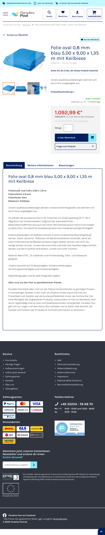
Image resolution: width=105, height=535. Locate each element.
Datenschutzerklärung (68, 364)
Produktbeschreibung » (62, 92)
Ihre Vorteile (11, 360)
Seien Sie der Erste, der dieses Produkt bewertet (74, 70)
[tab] (14, 165)
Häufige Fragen (12, 364)
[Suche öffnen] (48, 14)
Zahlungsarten (12, 376)
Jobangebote (11, 388)
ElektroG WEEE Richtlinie (69, 380)
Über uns (9, 384)
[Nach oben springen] (101, 531)
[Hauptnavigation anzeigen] (5, 14)
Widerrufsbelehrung (67, 368)
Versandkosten (82, 121)
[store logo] (22, 14)
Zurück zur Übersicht (17, 35)
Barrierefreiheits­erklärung (70, 384)
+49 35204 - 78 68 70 (77, 404)
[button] (8, 60)
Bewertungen (66, 165)
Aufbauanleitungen (14, 368)
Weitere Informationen (40, 165)
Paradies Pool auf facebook (19, 515)
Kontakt (9, 380)
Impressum (62, 376)
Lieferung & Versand (15, 372)
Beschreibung (14, 165)
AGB (59, 360)
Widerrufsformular (66, 372)
